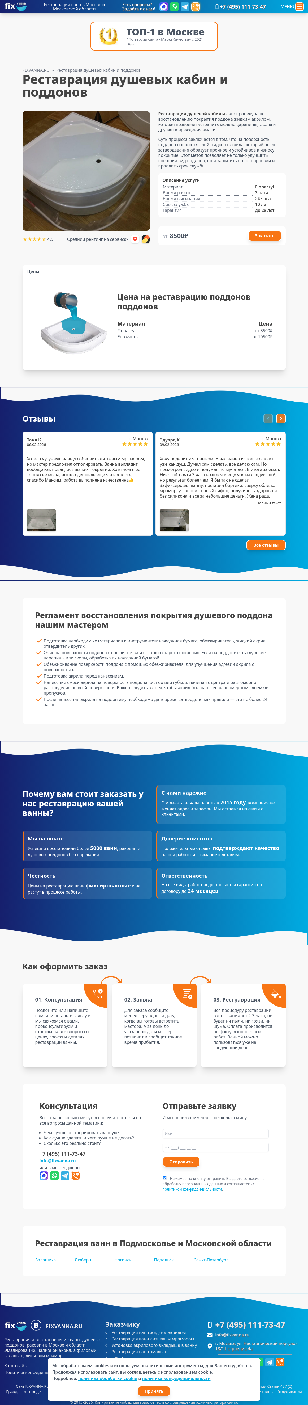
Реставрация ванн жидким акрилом (149, 1332)
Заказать (264, 236)
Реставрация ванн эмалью (139, 1351)
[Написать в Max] (163, 6)
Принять (154, 1391)
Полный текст (268, 503)
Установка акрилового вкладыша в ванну (154, 1345)
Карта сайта (16, 1366)
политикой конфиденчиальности (192, 1189)
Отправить (181, 1162)
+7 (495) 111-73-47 (240, 6)
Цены (117, 1358)
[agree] (165, 1178)
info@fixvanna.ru (58, 1161)
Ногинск (123, 1260)
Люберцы (84, 1260)
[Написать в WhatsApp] (174, 6)
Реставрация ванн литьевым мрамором (153, 1339)
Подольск (164, 1260)
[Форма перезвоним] (195, 6)
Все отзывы (266, 545)
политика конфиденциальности (176, 1378)
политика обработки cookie (107, 1378)
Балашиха (45, 1260)
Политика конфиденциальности (37, 1372)
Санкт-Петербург (211, 1260)
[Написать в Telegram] (185, 6)
